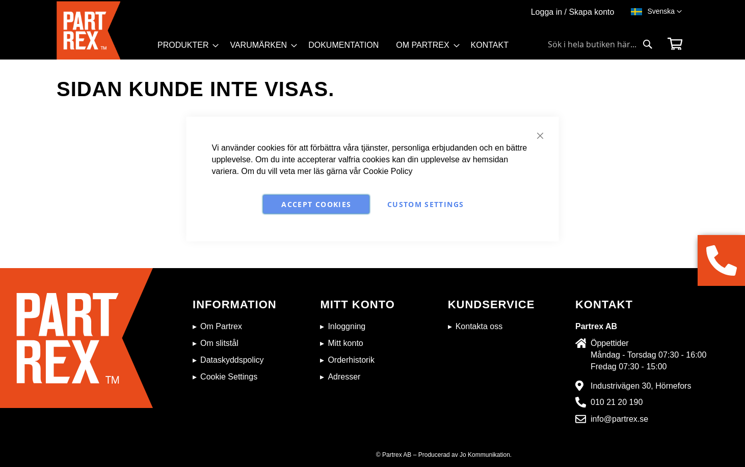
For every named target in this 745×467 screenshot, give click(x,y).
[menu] (337, 49)
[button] (664, 11)
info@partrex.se (619, 419)
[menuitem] (185, 45)
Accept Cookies (316, 204)
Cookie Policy (388, 170)
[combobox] (600, 44)
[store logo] (104, 30)
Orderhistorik (351, 360)
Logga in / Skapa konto (573, 12)
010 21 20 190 (617, 402)
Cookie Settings (228, 376)
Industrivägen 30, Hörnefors (641, 386)
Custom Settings (425, 204)
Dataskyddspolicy (232, 360)
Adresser (344, 376)
